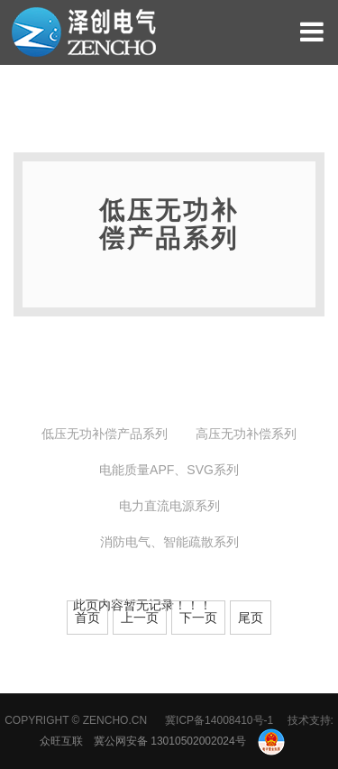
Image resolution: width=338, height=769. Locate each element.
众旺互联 (61, 741)
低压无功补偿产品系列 (104, 433)
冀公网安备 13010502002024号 (189, 741)
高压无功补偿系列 (246, 433)
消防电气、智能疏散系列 (169, 542)
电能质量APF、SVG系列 (169, 469)
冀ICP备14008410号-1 (219, 720)
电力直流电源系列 (169, 506)
